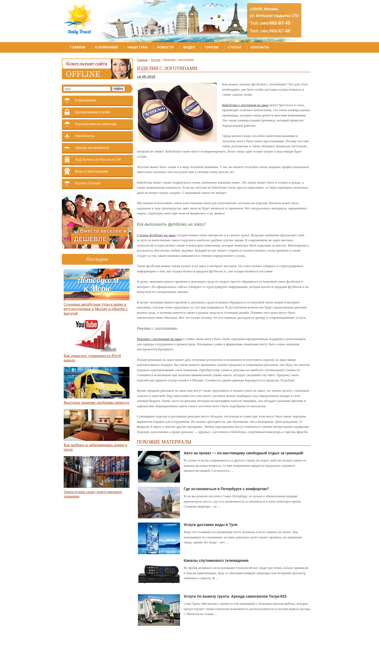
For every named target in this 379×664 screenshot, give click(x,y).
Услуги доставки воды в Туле (210, 525)
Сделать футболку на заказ (156, 235)
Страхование (85, 100)
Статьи (234, 47)
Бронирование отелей (92, 112)
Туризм (211, 47)
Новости (165, 47)
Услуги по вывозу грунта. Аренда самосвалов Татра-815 (235, 596)
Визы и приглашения (91, 171)
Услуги (155, 60)
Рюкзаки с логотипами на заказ (159, 339)
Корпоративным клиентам (95, 124)
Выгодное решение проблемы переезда (96, 402)
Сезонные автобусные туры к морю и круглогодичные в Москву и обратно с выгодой (96, 308)
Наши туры (137, 47)
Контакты (260, 47)
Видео (189, 47)
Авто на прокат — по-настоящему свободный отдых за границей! (243, 453)
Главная (77, 47)
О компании (106, 47)
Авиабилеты (84, 136)
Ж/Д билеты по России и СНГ (98, 159)
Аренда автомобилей (92, 148)
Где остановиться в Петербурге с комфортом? (226, 489)
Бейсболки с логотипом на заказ (245, 105)
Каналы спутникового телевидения (216, 560)
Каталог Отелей (87, 183)
